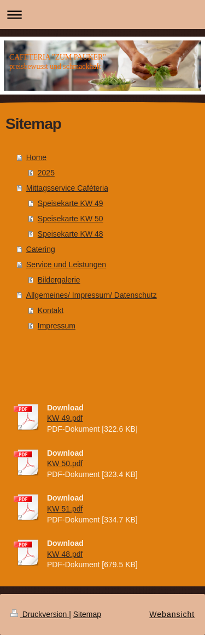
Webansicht (172, 614)
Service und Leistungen (66, 264)
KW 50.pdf (65, 463)
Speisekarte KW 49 (70, 203)
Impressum (56, 325)
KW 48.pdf (65, 554)
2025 (46, 172)
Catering (40, 249)
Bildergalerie (59, 279)
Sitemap (87, 614)
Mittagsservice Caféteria (67, 188)
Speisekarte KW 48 (70, 234)
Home (36, 157)
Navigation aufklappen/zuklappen (102, 14)
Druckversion (39, 614)
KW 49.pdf (65, 418)
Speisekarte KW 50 (70, 218)
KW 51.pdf (65, 508)
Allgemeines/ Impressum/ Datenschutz (91, 295)
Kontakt (50, 310)
